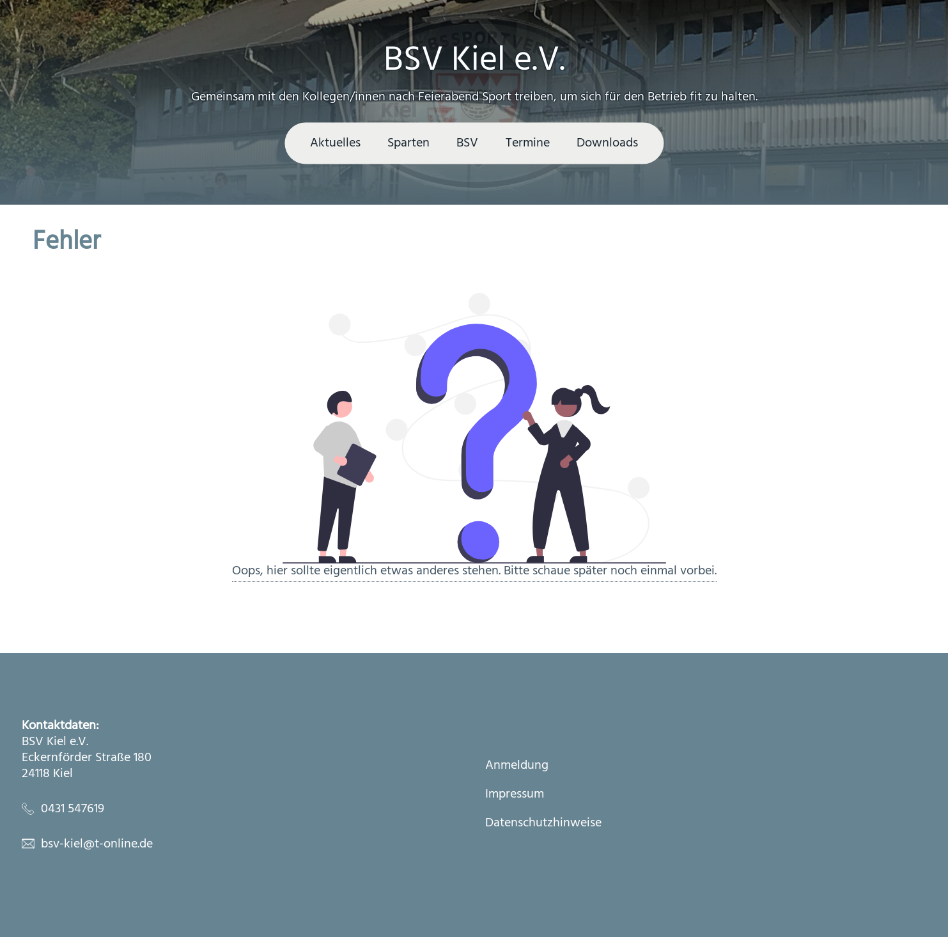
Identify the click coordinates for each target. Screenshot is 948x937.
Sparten (408, 143)
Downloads (607, 143)
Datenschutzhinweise (543, 823)
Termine (528, 143)
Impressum (514, 795)
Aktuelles (335, 143)
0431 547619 (72, 809)
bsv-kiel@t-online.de (97, 844)
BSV (467, 143)
